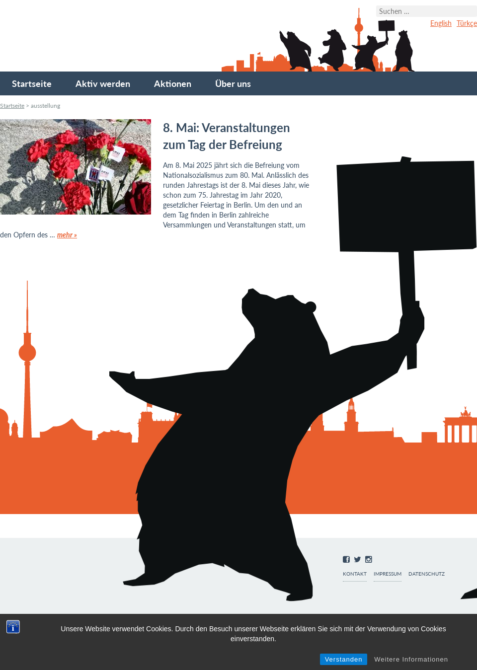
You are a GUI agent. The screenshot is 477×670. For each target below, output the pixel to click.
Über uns (233, 83)
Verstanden (344, 659)
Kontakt (355, 574)
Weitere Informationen (411, 659)
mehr (67, 234)
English (441, 23)
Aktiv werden (103, 83)
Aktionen (172, 83)
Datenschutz (426, 574)
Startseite (32, 83)
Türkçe (467, 23)
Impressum (387, 574)
